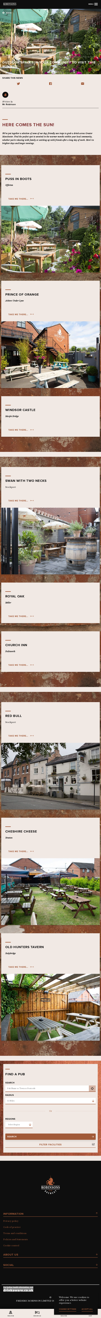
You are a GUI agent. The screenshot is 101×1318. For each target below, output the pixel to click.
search (50, 1136)
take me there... (18, 199)
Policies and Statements (15, 1239)
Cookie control (11, 1245)
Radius (9, 1095)
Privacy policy (11, 1221)
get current (92, 1088)
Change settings (67, 1309)
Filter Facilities (50, 1144)
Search (9, 1083)
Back (9, 13)
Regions (10, 1119)
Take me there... (18, 430)
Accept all (87, 1309)
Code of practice (12, 1227)
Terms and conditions (14, 1233)
